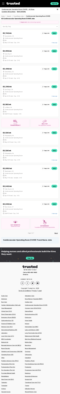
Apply (54, 33)
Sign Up (54, 3)
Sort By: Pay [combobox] (7, 26)
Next (56, 233)
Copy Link (45, 33)
